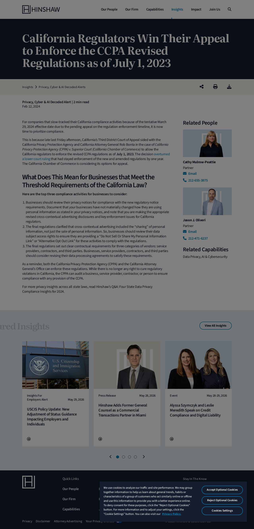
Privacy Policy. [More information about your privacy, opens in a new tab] (171, 514)
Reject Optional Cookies (222, 500)
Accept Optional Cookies (222, 490)
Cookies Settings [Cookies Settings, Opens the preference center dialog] (222, 511)
